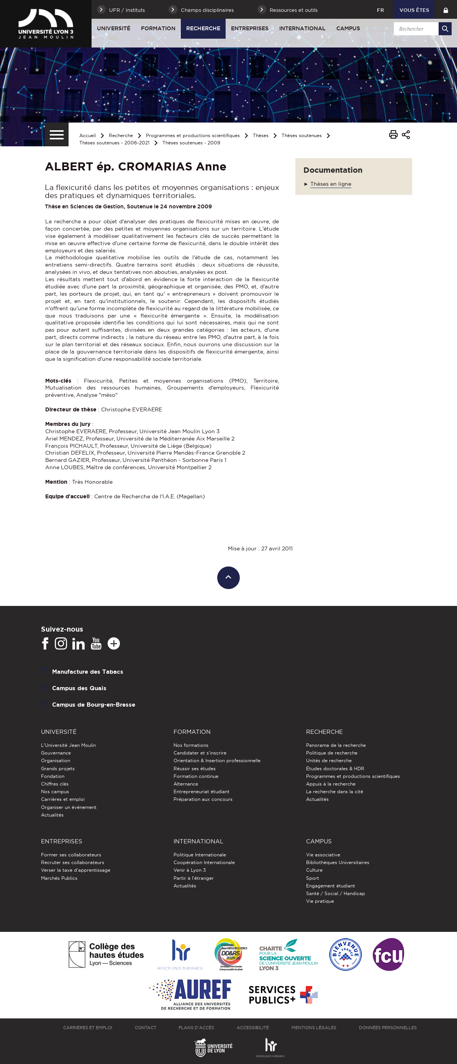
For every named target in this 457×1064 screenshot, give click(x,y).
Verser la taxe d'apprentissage (75, 870)
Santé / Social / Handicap (335, 893)
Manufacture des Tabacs (87, 671)
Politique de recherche (331, 752)
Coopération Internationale (204, 862)
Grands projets (58, 768)
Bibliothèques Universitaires (337, 862)
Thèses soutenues (302, 135)
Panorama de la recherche (336, 745)
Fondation (52, 776)
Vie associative (323, 854)
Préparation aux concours (203, 799)
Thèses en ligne (330, 184)
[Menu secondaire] (57, 134)
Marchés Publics (59, 878)
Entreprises (250, 28)
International (302, 28)
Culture (314, 870)
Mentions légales (314, 1027)
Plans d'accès (196, 1027)
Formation (158, 28)
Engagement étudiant (330, 885)
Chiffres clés (55, 783)
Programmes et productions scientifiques (193, 135)
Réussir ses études (195, 768)
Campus (348, 28)
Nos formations (191, 745)
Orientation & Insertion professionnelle (217, 760)
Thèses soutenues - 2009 (191, 142)
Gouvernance (56, 752)
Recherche (203, 28)
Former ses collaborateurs (71, 854)
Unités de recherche (329, 760)
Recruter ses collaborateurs (72, 862)
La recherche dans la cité (334, 791)
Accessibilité (253, 1027)
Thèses (261, 135)
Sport (312, 878)
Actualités (52, 814)
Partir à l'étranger (194, 878)
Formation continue (196, 776)
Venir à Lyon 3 (190, 870)
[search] (421, 28)
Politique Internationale (200, 854)
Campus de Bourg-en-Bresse (93, 704)
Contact (145, 1027)
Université (113, 28)
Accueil (87, 135)
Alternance (186, 783)
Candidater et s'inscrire (200, 752)
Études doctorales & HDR (335, 768)
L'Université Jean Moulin (68, 745)
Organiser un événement (69, 807)
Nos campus (55, 791)
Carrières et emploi (63, 799)
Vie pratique (320, 901)
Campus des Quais (79, 688)
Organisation (55, 760)
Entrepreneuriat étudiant (201, 791)
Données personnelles (388, 1027)
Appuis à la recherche (330, 783)
